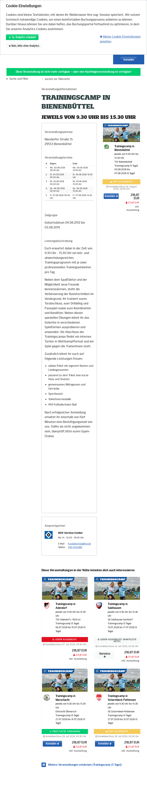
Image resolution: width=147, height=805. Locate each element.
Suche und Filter (19, 79)
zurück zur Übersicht (57, 79)
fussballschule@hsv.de (79, 543)
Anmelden (128, 59)
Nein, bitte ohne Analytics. (24, 45)
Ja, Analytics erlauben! (22, 37)
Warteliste (104, 655)
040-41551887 (75, 547)
